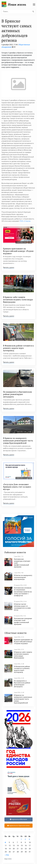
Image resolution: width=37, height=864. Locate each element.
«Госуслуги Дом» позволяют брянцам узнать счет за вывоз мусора (17, 487)
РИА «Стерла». (25, 221)
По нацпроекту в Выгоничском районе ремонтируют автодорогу (17, 394)
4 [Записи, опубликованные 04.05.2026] (5, 842)
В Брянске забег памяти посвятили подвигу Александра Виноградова (18, 299)
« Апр (7, 855)
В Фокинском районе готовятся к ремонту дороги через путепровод (18, 348)
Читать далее (8, 267)
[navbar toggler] (34, 4)
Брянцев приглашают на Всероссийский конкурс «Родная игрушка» (18, 251)
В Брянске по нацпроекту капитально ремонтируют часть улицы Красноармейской (18, 440)
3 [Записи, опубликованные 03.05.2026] (29, 839)
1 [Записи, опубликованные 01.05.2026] (21, 839)
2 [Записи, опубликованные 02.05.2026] (25, 839)
